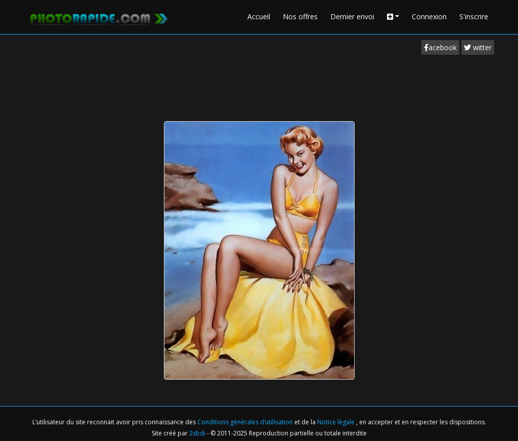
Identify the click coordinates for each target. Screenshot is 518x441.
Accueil (258, 16)
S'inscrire (473, 16)
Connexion (429, 16)
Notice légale (336, 422)
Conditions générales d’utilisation (245, 422)
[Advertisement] (259, 88)
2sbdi (197, 433)
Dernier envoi (352, 16)
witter (478, 47)
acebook (440, 47)
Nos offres (300, 16)
